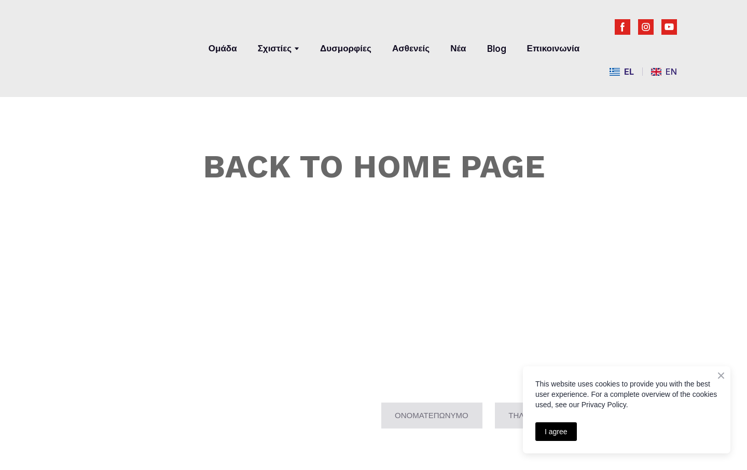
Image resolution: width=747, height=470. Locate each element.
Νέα (458, 48)
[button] (622, 27)
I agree (556, 431)
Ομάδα (223, 48)
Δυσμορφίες (345, 48)
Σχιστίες (275, 48)
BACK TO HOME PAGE (374, 166)
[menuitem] (622, 72)
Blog (496, 49)
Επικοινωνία (553, 48)
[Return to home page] (129, 40)
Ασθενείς (411, 48)
